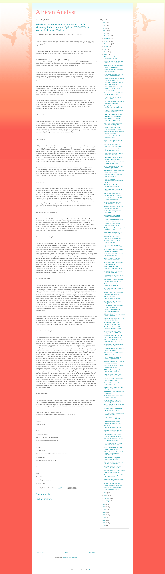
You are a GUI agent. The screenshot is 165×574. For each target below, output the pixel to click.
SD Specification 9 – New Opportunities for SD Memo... (113, 297)
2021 (104, 504)
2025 (104, 25)
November (107, 38)
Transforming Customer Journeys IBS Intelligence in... (114, 276)
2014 (104, 523)
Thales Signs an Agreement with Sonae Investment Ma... (113, 220)
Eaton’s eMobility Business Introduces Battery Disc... (112, 259)
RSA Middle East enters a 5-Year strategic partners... (114, 362)
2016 (104, 517)
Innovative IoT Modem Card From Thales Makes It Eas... (114, 198)
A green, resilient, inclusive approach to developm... (112, 149)
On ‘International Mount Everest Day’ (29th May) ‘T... (113, 70)
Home (66, 552)
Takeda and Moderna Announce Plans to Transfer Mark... (113, 62)
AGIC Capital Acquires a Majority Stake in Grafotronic (114, 405)
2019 (104, 509)
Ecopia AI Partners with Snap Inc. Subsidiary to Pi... (114, 383)
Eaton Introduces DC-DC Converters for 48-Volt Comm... (114, 418)
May (105, 54)
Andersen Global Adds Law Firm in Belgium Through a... (113, 254)
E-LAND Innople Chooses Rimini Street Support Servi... (114, 162)
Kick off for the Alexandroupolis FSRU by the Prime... (113, 379)
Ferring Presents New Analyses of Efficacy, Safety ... (114, 228)
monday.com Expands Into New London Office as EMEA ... (113, 280)
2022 (104, 33)
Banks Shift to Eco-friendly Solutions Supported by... (112, 216)
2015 (104, 520)
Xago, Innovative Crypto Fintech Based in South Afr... (113, 448)
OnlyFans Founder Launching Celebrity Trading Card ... (113, 124)
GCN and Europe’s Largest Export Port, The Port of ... (114, 314)
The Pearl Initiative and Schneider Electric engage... (114, 413)
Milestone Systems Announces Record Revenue (113, 175)
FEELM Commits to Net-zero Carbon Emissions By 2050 (113, 426)
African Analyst (56, 11)
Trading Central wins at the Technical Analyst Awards (112, 128)
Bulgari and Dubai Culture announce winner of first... (112, 323)
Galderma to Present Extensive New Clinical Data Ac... (113, 66)
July (105, 49)
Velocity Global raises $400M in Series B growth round (113, 358)
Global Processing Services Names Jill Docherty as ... (112, 98)
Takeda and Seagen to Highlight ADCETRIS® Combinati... (113, 115)
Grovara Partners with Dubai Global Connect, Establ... (112, 375)
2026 (104, 23)
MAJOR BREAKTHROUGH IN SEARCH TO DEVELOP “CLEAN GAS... (113, 88)
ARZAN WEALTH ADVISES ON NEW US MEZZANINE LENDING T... (113, 453)
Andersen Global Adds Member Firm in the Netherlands (113, 75)
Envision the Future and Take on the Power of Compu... (113, 83)
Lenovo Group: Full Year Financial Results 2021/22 (114, 136)
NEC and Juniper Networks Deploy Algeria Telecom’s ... (113, 145)
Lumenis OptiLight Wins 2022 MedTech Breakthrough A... (113, 158)
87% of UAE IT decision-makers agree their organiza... (113, 439)
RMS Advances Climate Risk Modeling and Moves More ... (113, 401)
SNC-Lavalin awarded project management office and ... (113, 233)
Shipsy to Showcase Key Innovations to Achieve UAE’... (114, 106)
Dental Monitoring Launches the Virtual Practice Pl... (113, 396)
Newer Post (40, 552)
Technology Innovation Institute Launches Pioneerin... (113, 154)
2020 (104, 507)
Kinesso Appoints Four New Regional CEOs (112, 302)
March (106, 495)
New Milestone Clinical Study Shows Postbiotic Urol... (112, 467)
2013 (104, 525)
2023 (104, 31)
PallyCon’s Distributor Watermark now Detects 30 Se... (114, 111)
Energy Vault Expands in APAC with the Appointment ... (113, 167)
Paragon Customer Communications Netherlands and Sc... (113, 180)
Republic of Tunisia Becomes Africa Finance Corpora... (112, 203)
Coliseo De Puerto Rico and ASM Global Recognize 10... (114, 79)
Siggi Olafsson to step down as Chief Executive (113, 263)
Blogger (91, 570)
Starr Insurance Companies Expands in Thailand (112, 458)
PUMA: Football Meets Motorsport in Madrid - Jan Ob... (114, 319)
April (105, 493)
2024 (104, 28)
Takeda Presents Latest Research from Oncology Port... (114, 57)
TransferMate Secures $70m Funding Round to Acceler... (113, 327)
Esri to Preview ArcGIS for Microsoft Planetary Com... (112, 310)
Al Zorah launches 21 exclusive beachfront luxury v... (113, 250)
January (106, 501)
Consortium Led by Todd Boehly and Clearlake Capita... (113, 93)
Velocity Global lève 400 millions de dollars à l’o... (113, 353)
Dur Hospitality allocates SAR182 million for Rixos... (114, 349)
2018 (104, 512)
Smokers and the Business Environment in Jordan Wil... (113, 484)
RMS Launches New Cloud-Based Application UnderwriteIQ (114, 471)
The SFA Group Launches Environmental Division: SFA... (114, 246)
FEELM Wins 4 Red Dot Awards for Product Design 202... (113, 185)
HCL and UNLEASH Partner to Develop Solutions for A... (113, 340)
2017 (104, 515)
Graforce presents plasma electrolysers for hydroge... (112, 237)
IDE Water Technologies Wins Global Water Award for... (113, 370)
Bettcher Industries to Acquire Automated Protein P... (113, 271)
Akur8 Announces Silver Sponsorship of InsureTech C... (114, 267)
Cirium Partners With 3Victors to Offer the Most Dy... (113, 306)
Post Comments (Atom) (70, 557)
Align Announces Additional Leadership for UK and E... (112, 194)
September (107, 44)
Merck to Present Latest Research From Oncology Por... (114, 132)
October (106, 41)
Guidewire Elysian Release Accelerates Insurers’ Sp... (112, 422)
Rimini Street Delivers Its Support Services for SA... (114, 241)
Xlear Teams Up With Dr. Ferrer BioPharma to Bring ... (113, 366)
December (107, 36)
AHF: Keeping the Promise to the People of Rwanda (114, 171)
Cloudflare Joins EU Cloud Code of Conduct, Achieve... (113, 345)
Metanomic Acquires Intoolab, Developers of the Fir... (113, 431)
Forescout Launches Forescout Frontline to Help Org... (113, 207)
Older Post (92, 552)
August (106, 46)
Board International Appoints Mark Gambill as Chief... (114, 475)
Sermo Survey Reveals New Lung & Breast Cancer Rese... (114, 409)
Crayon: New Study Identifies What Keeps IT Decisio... (112, 488)
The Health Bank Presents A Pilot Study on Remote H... (114, 102)
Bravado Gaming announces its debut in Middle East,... (113, 462)
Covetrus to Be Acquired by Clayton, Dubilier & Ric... (112, 224)
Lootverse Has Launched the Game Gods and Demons (112, 435)
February (107, 498)
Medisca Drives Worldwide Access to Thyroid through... (113, 119)
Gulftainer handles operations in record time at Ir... (113, 480)
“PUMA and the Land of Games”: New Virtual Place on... (114, 284)
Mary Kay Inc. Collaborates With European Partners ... (113, 388)
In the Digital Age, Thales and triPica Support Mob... (113, 190)
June (106, 52)
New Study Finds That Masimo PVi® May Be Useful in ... (113, 336)
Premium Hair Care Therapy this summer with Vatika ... (113, 293)
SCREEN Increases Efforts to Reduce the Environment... (113, 141)
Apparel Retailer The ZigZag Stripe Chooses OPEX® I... (113, 332)
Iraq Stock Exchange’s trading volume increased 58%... (113, 444)
